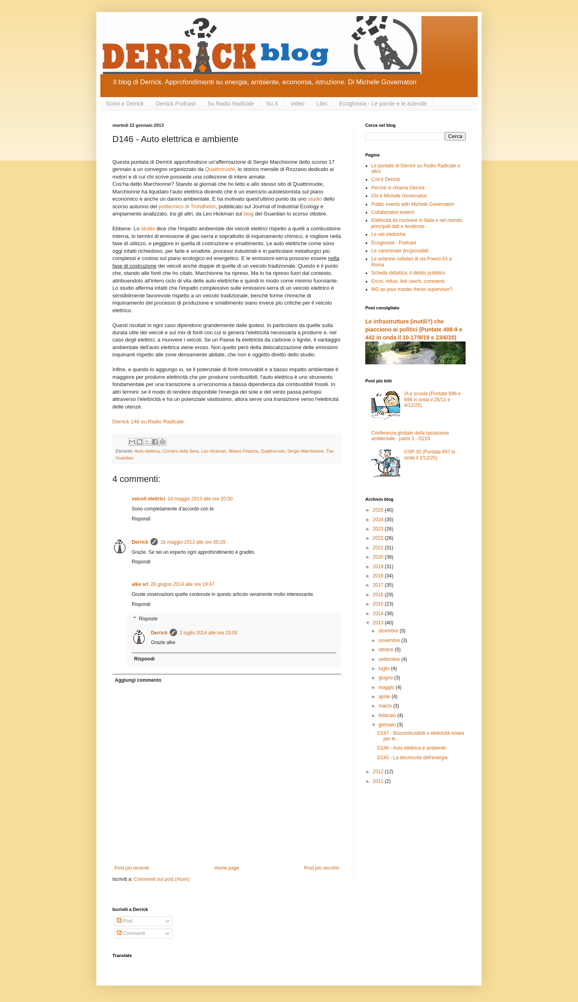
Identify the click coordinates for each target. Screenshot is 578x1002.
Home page (226, 868)
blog (249, 214)
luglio (385, 668)
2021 (379, 548)
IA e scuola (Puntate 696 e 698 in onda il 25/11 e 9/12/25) (432, 399)
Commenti (131, 933)
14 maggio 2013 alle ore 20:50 (199, 499)
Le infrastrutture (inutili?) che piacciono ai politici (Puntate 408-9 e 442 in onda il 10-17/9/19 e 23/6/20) (413, 329)
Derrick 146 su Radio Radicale (148, 422)
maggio (387, 687)
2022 (379, 538)
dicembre (389, 631)
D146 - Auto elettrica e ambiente (411, 748)
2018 (379, 576)
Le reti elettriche (388, 234)
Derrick (140, 542)
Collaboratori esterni (392, 212)
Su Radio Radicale (231, 103)
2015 (379, 604)
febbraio (388, 715)
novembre (390, 640)
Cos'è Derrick (385, 179)
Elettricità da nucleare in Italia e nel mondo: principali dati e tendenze (417, 223)
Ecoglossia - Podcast (393, 243)
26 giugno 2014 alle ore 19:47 (182, 584)
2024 (379, 519)
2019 (379, 566)
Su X (272, 103)
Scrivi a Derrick (125, 103)
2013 (379, 623)
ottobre (387, 649)
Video (297, 103)
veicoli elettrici (148, 499)
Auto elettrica (147, 451)
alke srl (140, 584)
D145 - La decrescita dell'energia (412, 757)
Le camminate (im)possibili (399, 251)
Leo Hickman (213, 451)
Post (124, 921)
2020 (379, 557)
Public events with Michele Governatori (412, 204)
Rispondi (141, 519)
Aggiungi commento (138, 680)
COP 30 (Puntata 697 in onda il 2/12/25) (429, 454)
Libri (322, 103)
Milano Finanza (243, 451)
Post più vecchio (321, 868)
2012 (379, 771)
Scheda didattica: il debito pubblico (408, 273)
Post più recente (131, 868)
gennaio (388, 725)
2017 (379, 585)
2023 (379, 529)
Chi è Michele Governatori (399, 196)
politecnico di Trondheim (187, 206)
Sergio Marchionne (305, 451)
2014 (379, 613)
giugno (386, 678)
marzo (386, 706)
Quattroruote (220, 169)
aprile (385, 696)
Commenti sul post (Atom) (161, 879)
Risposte (148, 619)
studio (315, 199)
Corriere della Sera (180, 451)
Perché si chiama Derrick (398, 188)
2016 (379, 595)
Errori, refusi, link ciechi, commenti (408, 281)
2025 (379, 510)
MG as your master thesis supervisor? (411, 289)
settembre (390, 659)
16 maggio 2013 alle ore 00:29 (192, 542)
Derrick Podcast (175, 103)
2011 (379, 781)
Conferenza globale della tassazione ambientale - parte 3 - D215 (410, 435)
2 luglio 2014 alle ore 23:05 (208, 633)
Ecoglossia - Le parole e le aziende (383, 103)
